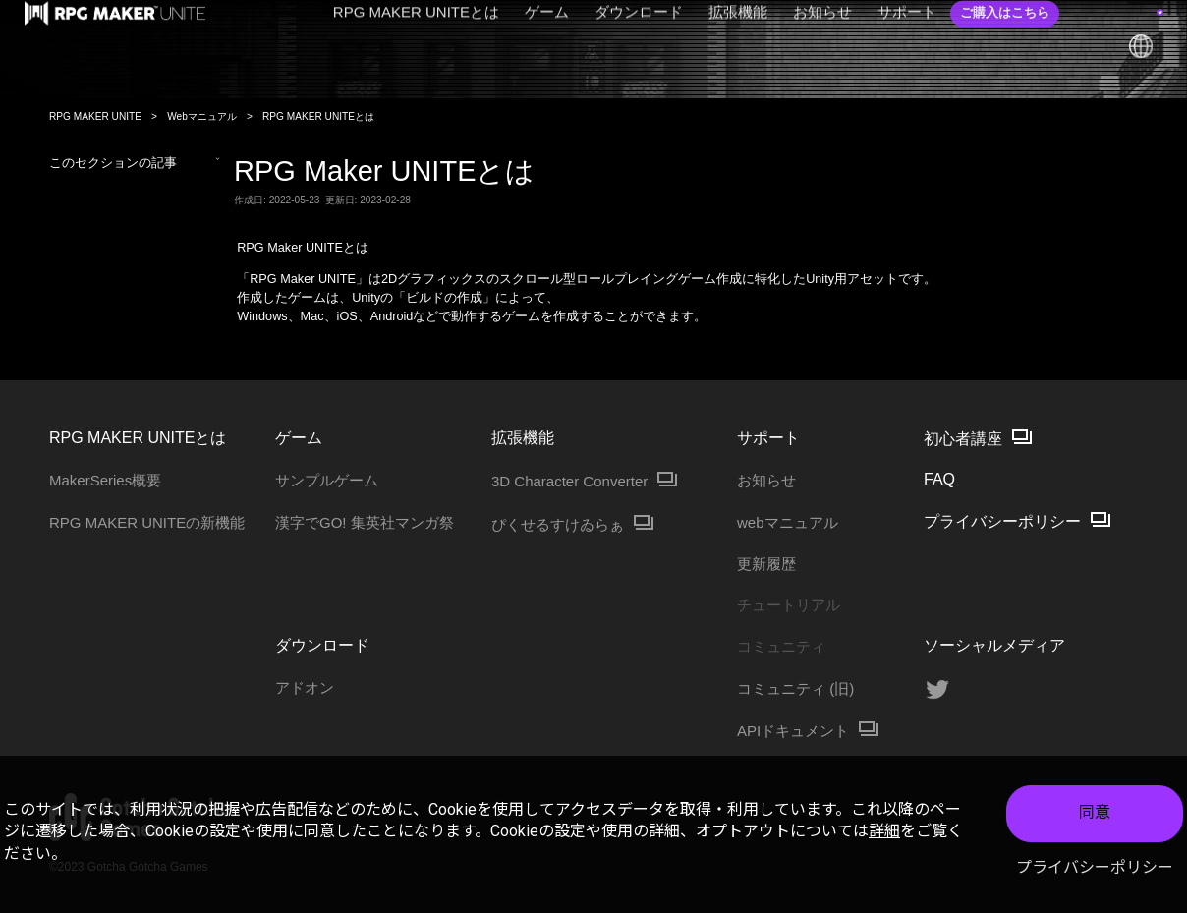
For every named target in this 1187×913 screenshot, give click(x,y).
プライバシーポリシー (1094, 867)
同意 (1094, 812)
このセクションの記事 (134, 163)
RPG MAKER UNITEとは (318, 116)
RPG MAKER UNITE (95, 116)
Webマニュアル (202, 116)
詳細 (884, 831)
